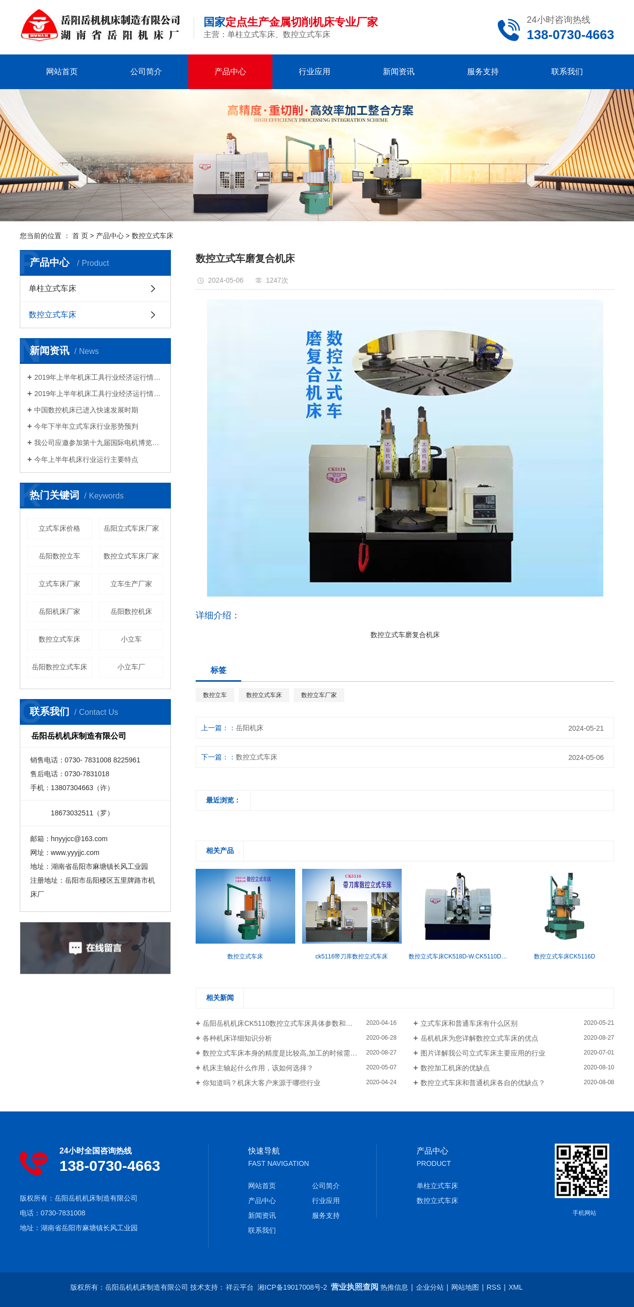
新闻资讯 (399, 71)
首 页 (80, 236)
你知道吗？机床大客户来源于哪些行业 (261, 1083)
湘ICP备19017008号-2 (292, 1287)
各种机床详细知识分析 (237, 1038)
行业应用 (314, 71)
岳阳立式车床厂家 (131, 528)
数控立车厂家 (319, 695)
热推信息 (394, 1287)
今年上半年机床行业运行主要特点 (86, 459)
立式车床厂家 (59, 584)
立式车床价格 (59, 528)
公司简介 (146, 71)
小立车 (131, 639)
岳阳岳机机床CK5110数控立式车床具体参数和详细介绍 (288, 1023)
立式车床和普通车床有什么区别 (469, 1023)
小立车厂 (131, 667)
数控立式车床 (152, 236)
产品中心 (230, 71)
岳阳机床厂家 (59, 611)
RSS (494, 1287)
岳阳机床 (250, 728)
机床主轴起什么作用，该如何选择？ (258, 1068)
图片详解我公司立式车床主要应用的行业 (483, 1053)
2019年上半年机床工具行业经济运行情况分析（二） (98, 377)
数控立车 (215, 695)
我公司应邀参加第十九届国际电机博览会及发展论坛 (98, 443)
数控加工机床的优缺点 (455, 1068)
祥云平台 (240, 1287)
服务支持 (483, 71)
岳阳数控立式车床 (59, 667)
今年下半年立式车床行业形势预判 (93, 426)
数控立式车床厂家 (131, 556)
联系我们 (567, 71)
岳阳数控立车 (59, 556)
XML (516, 1287)
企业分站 (430, 1287)
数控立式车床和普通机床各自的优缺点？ (483, 1083)
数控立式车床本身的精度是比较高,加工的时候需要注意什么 (294, 1053)
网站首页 (62, 71)
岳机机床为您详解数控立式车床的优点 (479, 1038)
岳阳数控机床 (131, 611)
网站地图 (465, 1287)
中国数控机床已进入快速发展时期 (86, 410)
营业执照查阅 (354, 1287)
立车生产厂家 (131, 584)
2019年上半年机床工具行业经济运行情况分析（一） (98, 394)
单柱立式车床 (52, 288)
